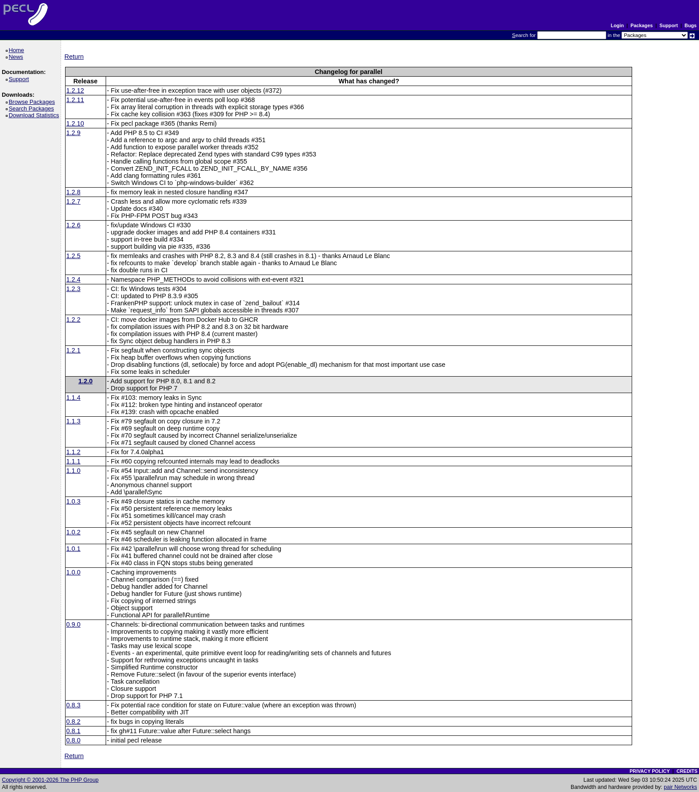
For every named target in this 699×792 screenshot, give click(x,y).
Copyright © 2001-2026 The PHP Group (50, 780)
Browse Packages (33, 101)
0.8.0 (73, 740)
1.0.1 (73, 548)
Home (17, 50)
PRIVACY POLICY (649, 771)
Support (668, 25)
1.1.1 (73, 461)
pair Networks (680, 787)
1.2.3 (73, 288)
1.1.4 (73, 397)
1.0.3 (73, 501)
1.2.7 (73, 201)
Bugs (691, 25)
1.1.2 (73, 452)
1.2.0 (85, 381)
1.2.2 (73, 319)
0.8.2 (73, 721)
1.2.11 (75, 99)
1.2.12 (75, 90)
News (17, 56)
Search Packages (32, 108)
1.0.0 (73, 572)
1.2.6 (73, 225)
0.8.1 (73, 731)
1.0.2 (73, 532)
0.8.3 (73, 705)
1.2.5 (73, 255)
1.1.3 (73, 421)
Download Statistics (35, 115)
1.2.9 (73, 132)
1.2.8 (73, 192)
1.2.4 (73, 279)
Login (617, 25)
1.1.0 (73, 470)
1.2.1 (73, 350)
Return (74, 56)
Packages (641, 25)
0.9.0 (73, 624)
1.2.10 (75, 123)
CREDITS (686, 771)
